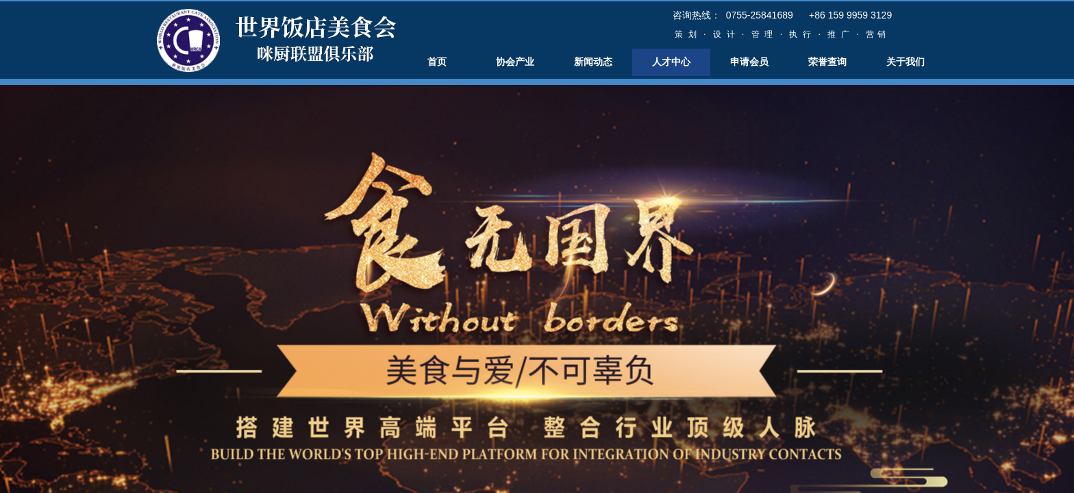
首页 (437, 62)
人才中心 (671, 62)
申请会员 (749, 62)
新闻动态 (593, 62)
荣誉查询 (827, 62)
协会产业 (515, 62)
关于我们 (905, 62)
